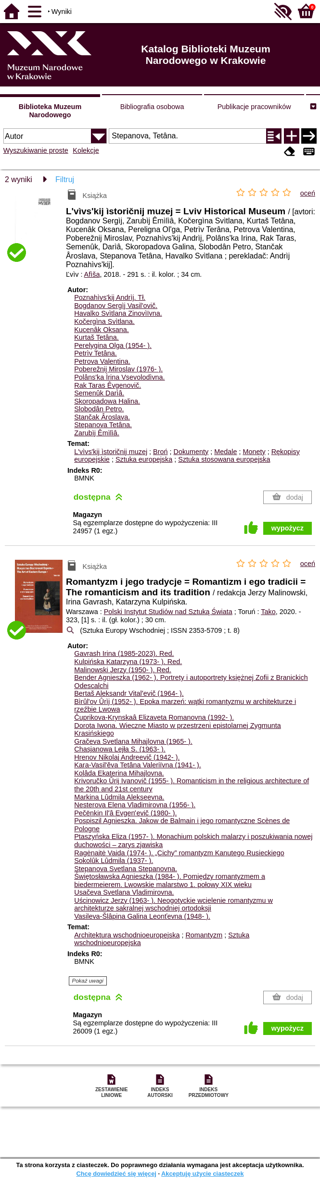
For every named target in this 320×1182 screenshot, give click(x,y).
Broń (160, 452)
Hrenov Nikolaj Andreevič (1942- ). (126, 757)
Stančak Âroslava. (102, 417)
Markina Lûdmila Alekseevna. (119, 797)
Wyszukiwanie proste (35, 150)
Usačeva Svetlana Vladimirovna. (124, 892)
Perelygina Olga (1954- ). (113, 345)
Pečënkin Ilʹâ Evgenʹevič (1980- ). (125, 813)
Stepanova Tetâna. (103, 425)
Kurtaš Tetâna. (96, 337)
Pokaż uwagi (87, 981)
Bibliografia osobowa (152, 107)
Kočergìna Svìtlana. (104, 321)
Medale (225, 452)
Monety (254, 452)
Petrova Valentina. (102, 361)
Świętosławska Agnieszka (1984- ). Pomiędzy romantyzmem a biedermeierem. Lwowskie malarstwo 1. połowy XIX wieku (169, 880)
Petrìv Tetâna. (95, 353)
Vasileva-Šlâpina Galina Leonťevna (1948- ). (142, 916)
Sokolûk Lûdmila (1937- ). (113, 860)
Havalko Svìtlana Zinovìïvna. (118, 313)
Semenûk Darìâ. (99, 393)
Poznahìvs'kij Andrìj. (109, 297)
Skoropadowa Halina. (107, 401)
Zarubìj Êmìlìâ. (96, 433)
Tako (268, 612)
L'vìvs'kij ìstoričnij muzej (110, 452)
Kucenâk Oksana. (101, 329)
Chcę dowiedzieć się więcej (116, 1173)
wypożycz (287, 528)
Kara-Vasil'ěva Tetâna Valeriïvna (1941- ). (137, 765)
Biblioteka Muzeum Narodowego (50, 111)
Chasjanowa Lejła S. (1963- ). (120, 749)
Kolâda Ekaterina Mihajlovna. (119, 773)
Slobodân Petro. (99, 409)
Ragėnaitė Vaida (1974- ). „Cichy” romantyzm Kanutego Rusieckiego (179, 853)
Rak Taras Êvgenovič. (107, 385)
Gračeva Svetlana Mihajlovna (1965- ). (133, 741)
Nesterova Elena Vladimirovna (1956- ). (134, 805)
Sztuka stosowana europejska (224, 459)
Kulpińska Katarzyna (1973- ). (128, 661)
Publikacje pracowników (254, 107)
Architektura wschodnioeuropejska (126, 935)
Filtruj (64, 179)
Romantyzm (203, 935)
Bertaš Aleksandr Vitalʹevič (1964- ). (129, 693)
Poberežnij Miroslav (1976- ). (118, 369)
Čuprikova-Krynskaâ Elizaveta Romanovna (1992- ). (154, 717)
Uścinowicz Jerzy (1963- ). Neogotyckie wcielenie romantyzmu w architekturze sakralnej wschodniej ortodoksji (173, 904)
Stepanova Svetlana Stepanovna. (125, 869)
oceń (307, 193)
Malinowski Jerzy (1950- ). (122, 670)
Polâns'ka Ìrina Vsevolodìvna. (119, 377)
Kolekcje (86, 150)
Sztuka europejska (143, 459)
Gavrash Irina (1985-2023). (124, 653)
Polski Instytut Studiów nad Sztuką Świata (168, 612)
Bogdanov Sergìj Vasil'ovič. (115, 305)
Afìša (92, 274)
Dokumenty (191, 452)
